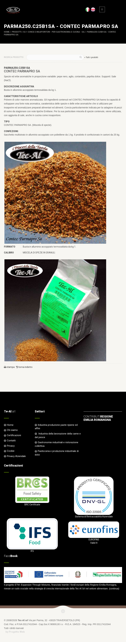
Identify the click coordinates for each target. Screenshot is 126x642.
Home (7, 32)
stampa (9, 367)
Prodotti (16, 32)
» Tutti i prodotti (91, 57)
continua (114, 588)
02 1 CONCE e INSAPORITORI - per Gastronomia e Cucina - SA (53, 32)
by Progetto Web (15, 631)
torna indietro (24, 367)
